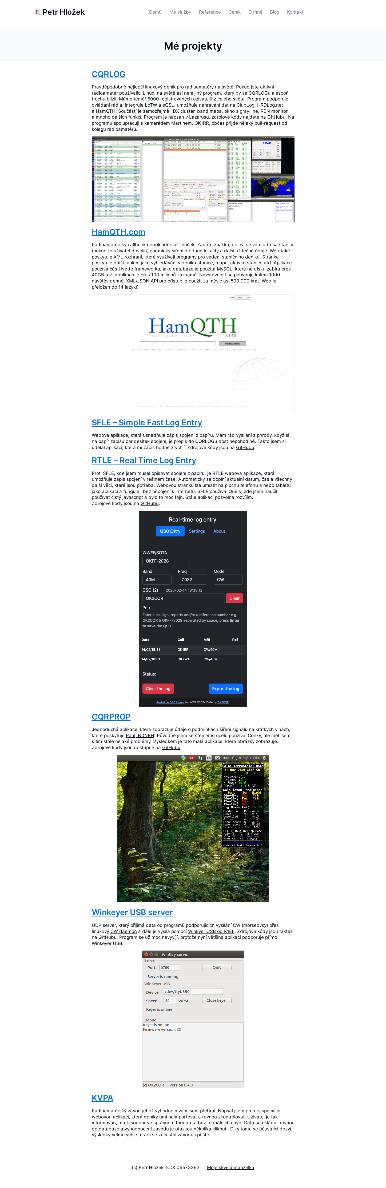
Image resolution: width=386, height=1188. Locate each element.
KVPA (102, 1097)
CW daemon (123, 931)
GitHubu (276, 117)
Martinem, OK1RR (190, 123)
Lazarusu (199, 117)
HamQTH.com (118, 232)
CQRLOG (109, 74)
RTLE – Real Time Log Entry (144, 460)
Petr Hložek (64, 12)
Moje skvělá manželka (230, 1167)
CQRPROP (111, 716)
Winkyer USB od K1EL (211, 931)
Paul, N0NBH (140, 735)
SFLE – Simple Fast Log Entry (147, 422)
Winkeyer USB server (132, 912)
